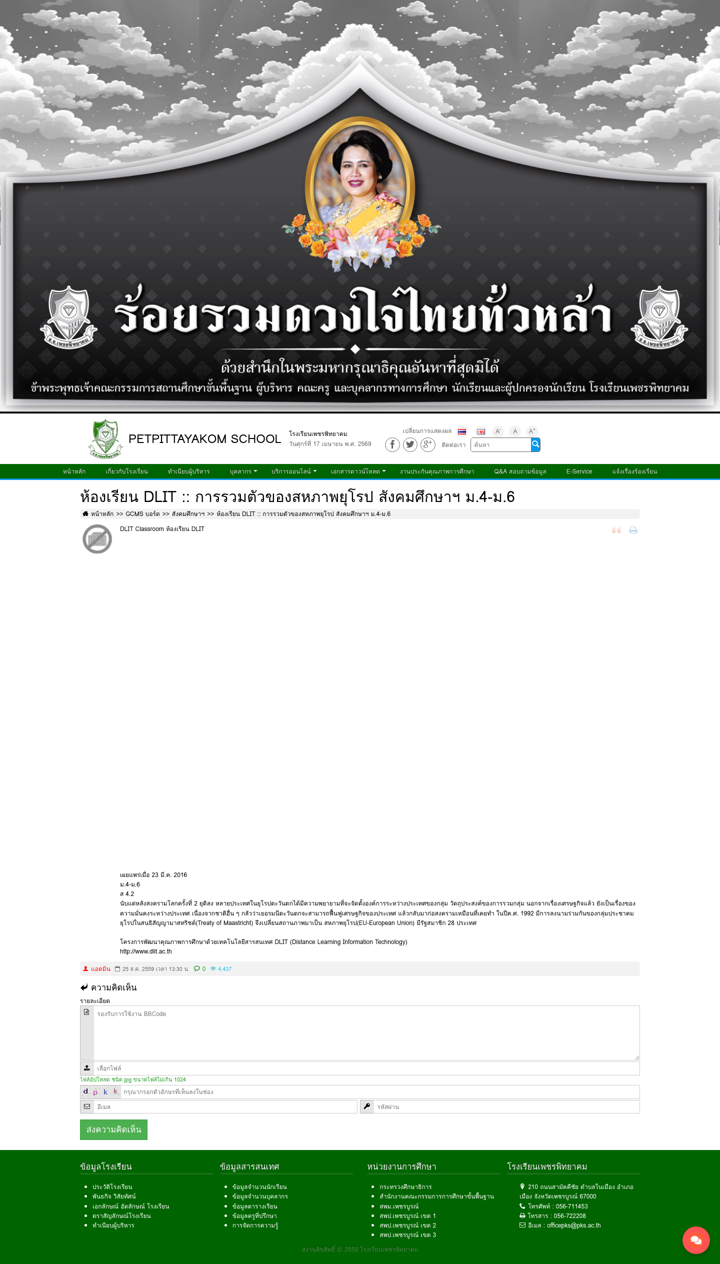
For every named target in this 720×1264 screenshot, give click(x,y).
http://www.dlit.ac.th (146, 951)
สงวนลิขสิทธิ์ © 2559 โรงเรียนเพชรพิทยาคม (360, 1249)
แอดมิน (100, 969)
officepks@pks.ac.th (574, 1225)
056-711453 (572, 1206)
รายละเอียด (95, 1001)
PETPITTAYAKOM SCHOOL (205, 438)
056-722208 (570, 1215)
